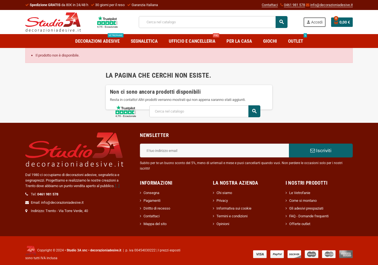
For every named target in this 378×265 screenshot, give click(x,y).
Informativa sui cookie (233, 208)
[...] (117, 186)
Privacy (222, 200)
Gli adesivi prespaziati (306, 208)
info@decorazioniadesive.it (331, 5)
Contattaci (270, 5)
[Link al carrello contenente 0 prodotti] (342, 22)
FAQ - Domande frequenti (309, 216)
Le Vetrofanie (299, 193)
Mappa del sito (155, 224)
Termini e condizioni (232, 216)
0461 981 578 (294, 5)
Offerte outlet (299, 224)
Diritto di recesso (156, 208)
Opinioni (222, 224)
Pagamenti (151, 200)
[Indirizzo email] (214, 150)
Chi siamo (224, 193)
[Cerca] (213, 22)
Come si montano (303, 200)
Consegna (151, 193)
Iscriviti (320, 150)
